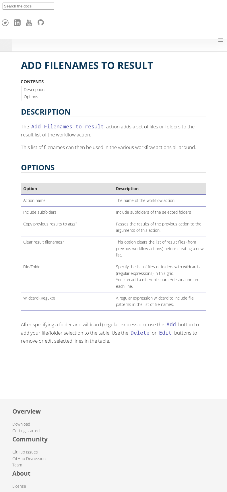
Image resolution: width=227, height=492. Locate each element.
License (19, 486)
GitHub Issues (25, 452)
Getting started (26, 430)
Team (17, 465)
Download (21, 424)
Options (31, 96)
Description (34, 89)
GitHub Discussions (30, 458)
